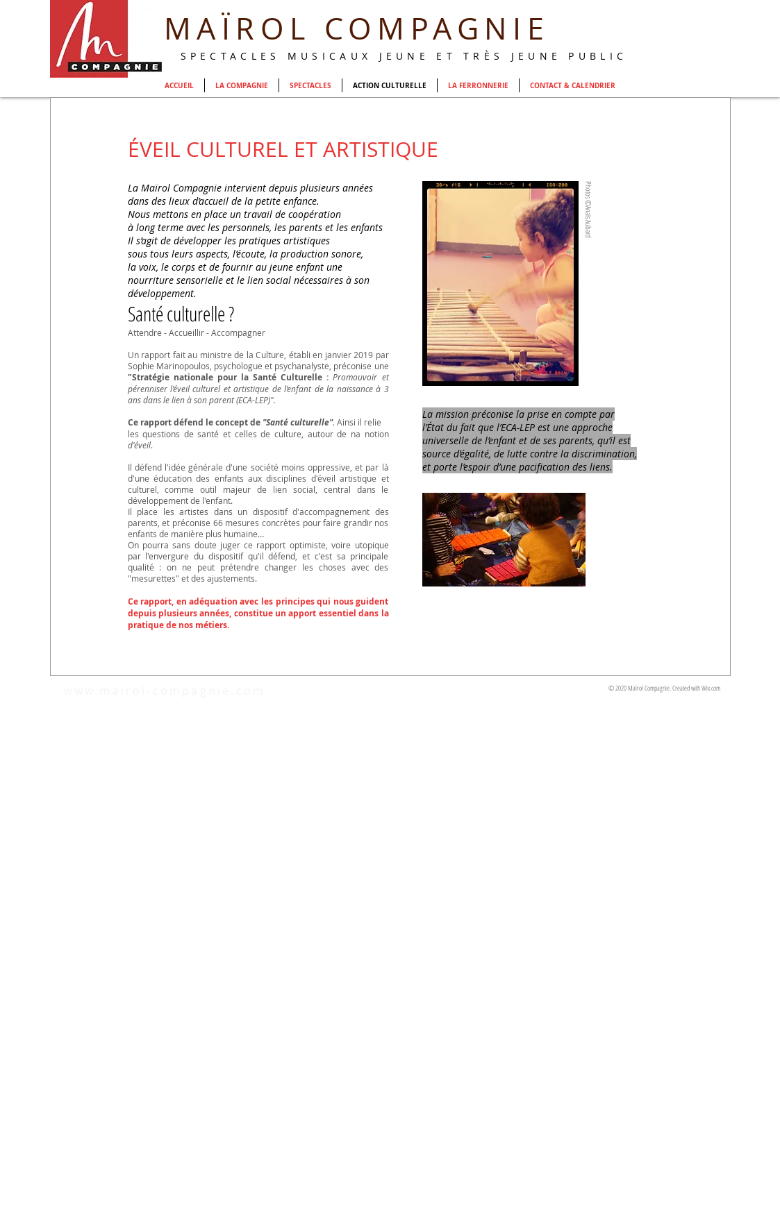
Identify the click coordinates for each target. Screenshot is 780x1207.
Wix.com (711, 688)
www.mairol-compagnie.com (165, 690)
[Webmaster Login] (635, 71)
